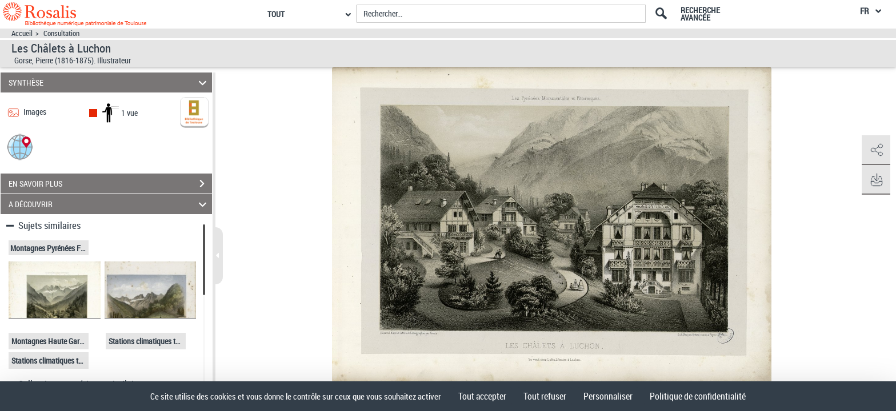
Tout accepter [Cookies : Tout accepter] (482, 396)
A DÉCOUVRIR (109, 204)
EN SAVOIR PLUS (110, 184)
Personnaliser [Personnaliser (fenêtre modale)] (608, 396)
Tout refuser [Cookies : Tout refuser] (544, 396)
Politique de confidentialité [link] (698, 396)
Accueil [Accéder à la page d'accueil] (22, 33)
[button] (20, 146)
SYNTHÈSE (109, 82)
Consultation (61, 33)
